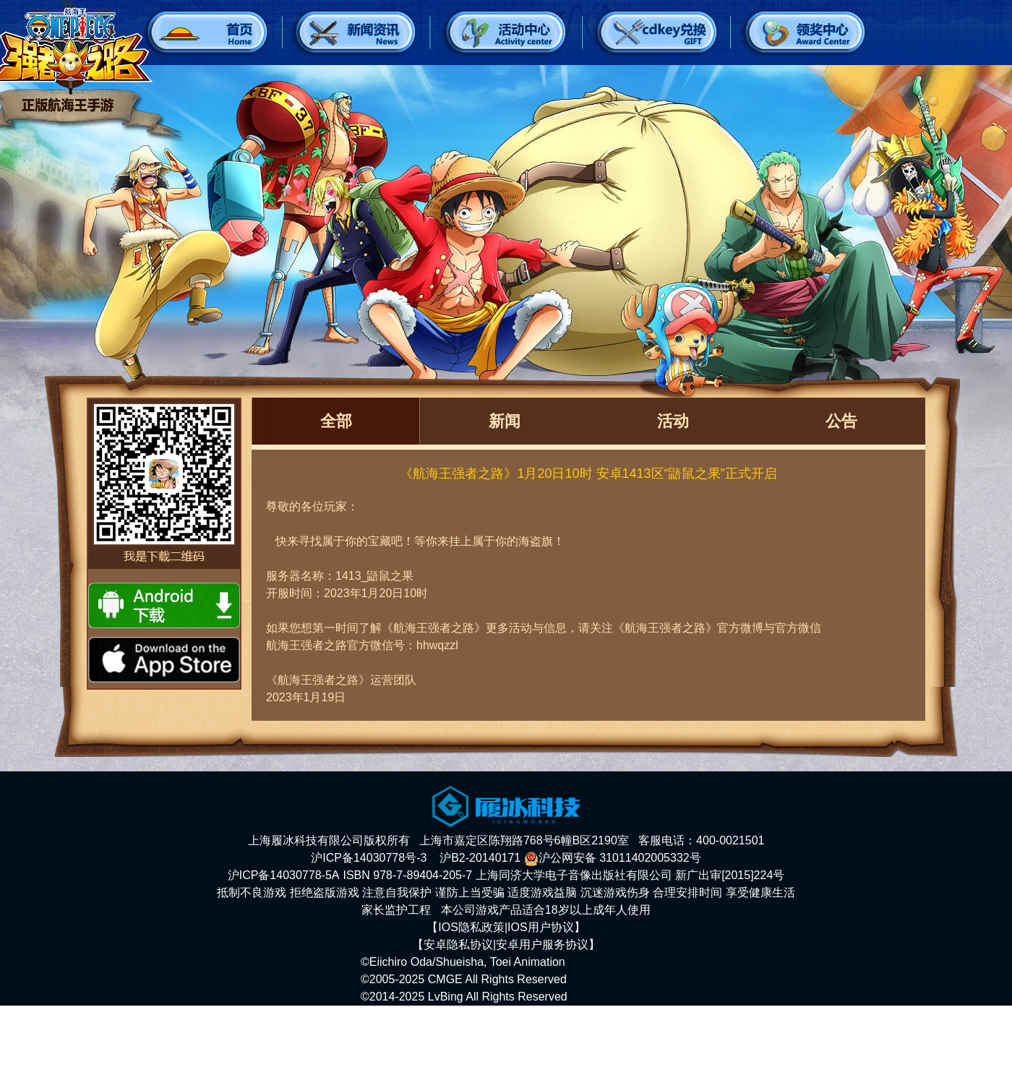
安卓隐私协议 (458, 944)
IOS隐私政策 (471, 927)
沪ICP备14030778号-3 (368, 858)
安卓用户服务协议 (542, 944)
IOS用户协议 (540, 927)
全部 (336, 421)
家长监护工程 (396, 910)
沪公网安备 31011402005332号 (612, 858)
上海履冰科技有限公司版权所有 (329, 840)
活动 (673, 421)
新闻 (504, 421)
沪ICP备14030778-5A (284, 875)
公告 (841, 421)
